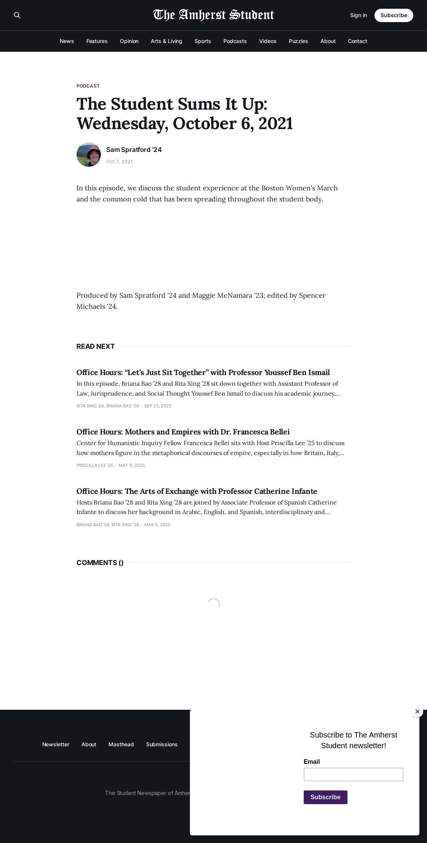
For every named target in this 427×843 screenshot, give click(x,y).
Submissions (162, 744)
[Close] (417, 711)
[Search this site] (17, 15)
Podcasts (235, 41)
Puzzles (298, 41)
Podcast (88, 86)
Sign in (358, 15)
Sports (202, 41)
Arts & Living (166, 41)
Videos (268, 41)
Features (97, 41)
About (328, 41)
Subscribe (394, 15)
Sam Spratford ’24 (134, 149)
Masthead (121, 744)
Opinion (129, 41)
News (67, 41)
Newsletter (55, 744)
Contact (357, 41)
